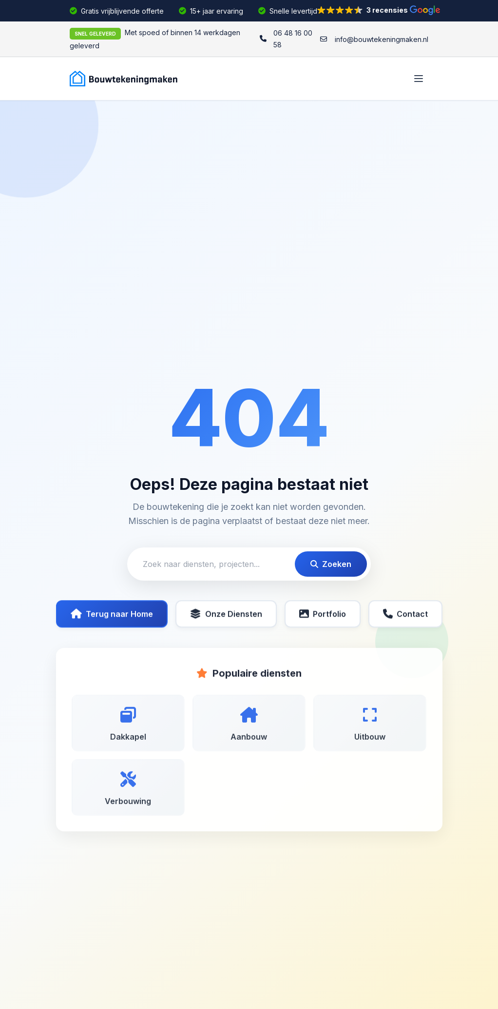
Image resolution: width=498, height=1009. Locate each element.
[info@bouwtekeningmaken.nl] (374, 39)
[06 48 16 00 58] (286, 39)
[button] (378, 10)
